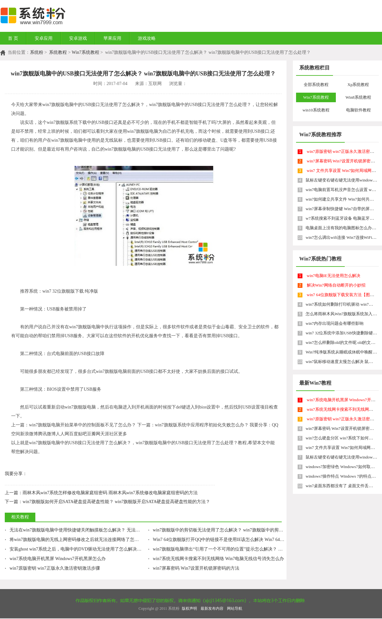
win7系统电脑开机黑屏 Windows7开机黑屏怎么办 (55, 558)
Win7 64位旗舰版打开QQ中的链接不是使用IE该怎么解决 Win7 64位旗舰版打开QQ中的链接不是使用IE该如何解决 (261, 539)
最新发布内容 (212, 608)
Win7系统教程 (85, 52)
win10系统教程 (315, 110)
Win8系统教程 (358, 97)
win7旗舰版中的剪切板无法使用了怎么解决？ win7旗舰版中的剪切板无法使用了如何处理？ (240, 530)
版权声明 (189, 608)
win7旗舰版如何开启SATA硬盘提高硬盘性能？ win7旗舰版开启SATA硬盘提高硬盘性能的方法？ (107, 501)
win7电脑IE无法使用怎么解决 (333, 275)
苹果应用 (112, 38)
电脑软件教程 (358, 110)
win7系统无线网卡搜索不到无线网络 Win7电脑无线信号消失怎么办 (216, 558)
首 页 (13, 38)
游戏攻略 (147, 38)
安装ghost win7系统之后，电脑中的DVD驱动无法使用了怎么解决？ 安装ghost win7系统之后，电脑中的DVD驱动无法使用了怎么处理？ (139, 549)
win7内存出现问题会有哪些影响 (335, 323)
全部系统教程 (316, 84)
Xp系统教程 (358, 84)
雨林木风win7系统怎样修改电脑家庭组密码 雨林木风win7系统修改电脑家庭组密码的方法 (101, 492)
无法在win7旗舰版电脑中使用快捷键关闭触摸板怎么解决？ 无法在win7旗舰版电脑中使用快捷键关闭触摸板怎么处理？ (124, 530)
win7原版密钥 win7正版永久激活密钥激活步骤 (52, 568)
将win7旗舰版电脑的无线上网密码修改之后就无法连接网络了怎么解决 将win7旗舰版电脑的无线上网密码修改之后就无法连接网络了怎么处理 (146, 539)
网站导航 (234, 608)
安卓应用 (44, 38)
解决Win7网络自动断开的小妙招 (336, 285)
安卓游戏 (78, 38)
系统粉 (36, 52)
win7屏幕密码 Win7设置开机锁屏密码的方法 (193, 568)
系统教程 (58, 52)
